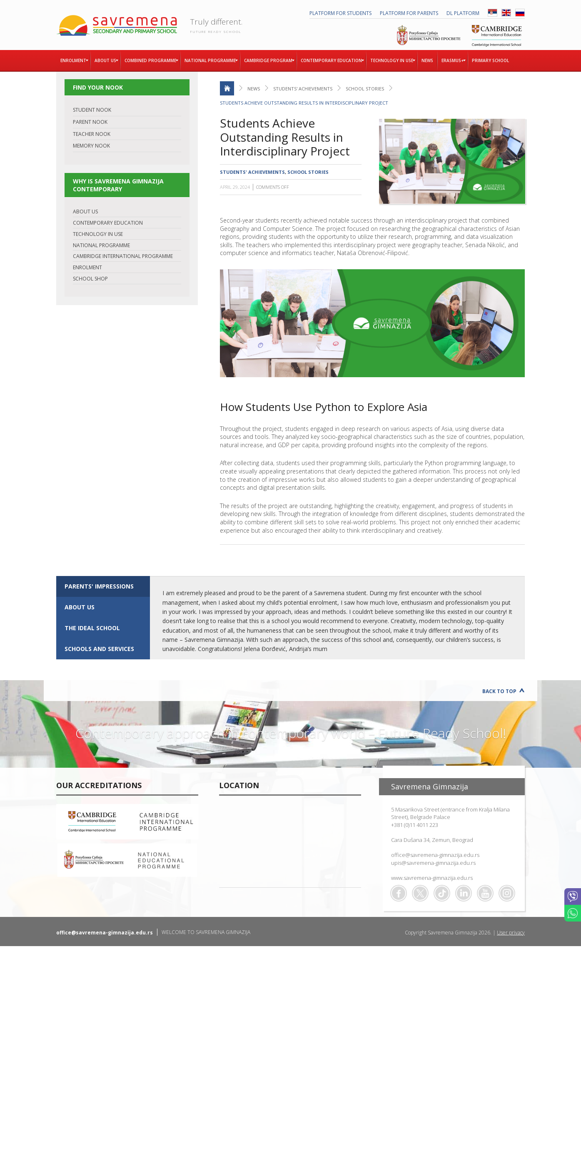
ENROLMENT (87, 267)
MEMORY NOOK (91, 145)
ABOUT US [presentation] (80, 607)
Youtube (485, 893)
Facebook (398, 893)
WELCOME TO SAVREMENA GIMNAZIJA (206, 932)
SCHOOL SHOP (90, 278)
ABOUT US (85, 211)
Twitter (420, 893)
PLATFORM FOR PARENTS (409, 13)
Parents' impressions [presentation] (99, 586)
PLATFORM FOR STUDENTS (340, 13)
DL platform (462, 13)
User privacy (511, 932)
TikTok (441, 893)
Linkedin (463, 893)
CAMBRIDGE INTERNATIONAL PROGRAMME (123, 256)
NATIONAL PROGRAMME (101, 245)
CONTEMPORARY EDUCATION (108, 222)
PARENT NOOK (90, 121)
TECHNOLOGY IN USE (98, 234)
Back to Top (499, 691)
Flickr (506, 893)
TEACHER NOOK (91, 134)
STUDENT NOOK (92, 109)
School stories (365, 88)
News (253, 88)
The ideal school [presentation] (92, 628)
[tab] (103, 586)
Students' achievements (302, 88)
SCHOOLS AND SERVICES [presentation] (99, 649)
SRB (492, 13)
